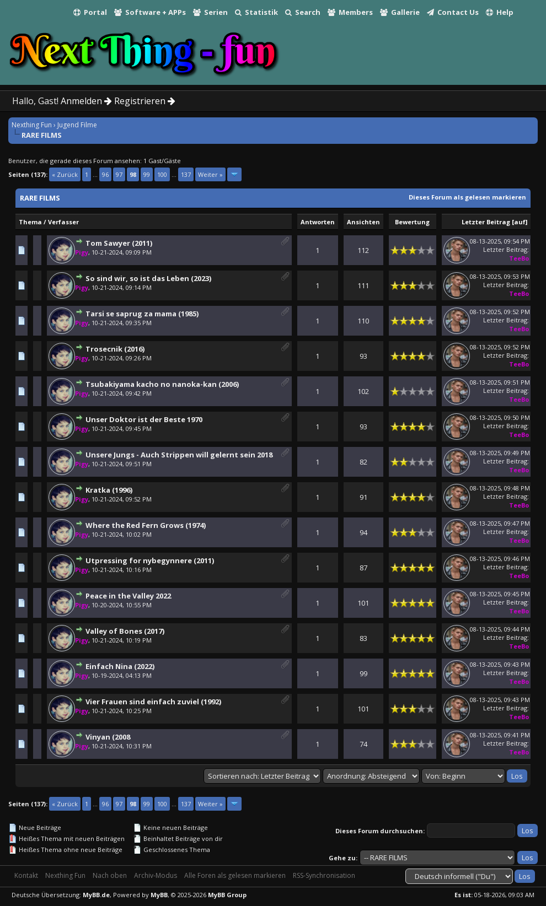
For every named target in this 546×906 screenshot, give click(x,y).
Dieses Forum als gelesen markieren (467, 197)
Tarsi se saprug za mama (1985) (142, 314)
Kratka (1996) (108, 490)
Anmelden (86, 101)
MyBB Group (227, 895)
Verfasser (63, 222)
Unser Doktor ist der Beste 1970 (143, 419)
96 (105, 174)
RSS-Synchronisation (324, 875)
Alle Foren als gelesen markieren (235, 875)
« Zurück (65, 174)
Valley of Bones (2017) (124, 631)
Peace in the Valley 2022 (128, 596)
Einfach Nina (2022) (119, 666)
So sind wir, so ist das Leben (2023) (148, 278)
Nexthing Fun (32, 125)
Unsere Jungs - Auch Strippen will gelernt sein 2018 (178, 455)
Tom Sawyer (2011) (118, 243)
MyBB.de (96, 895)
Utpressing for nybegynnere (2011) (149, 560)
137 (186, 174)
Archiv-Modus (155, 875)
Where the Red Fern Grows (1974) (145, 525)
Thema (30, 222)
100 (162, 174)
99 (146, 174)
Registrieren (144, 101)
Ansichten (363, 222)
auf (520, 222)
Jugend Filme (77, 125)
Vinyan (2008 (107, 737)
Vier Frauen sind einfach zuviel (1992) (153, 702)
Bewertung (412, 222)
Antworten (318, 222)
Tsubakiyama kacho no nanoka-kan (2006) (162, 384)
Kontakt (26, 875)
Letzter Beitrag (486, 222)
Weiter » (210, 174)
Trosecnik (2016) (114, 349)
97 (119, 174)
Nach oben (110, 875)
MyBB (159, 895)
